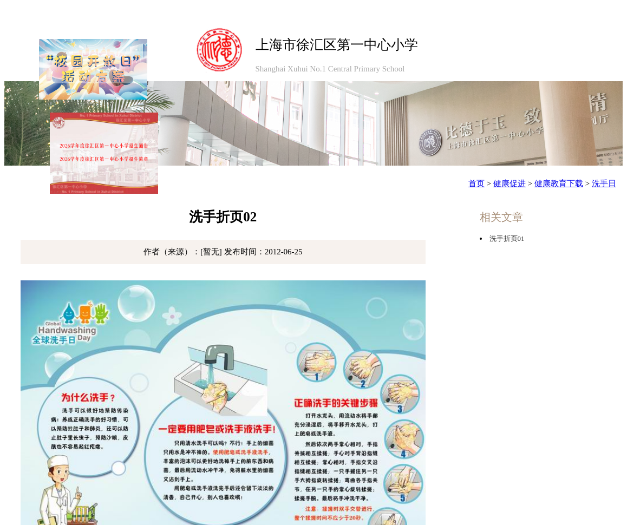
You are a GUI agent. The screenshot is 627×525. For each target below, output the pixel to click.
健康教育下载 (558, 183)
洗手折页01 (507, 238)
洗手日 (604, 183)
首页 (476, 183)
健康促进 (509, 183)
